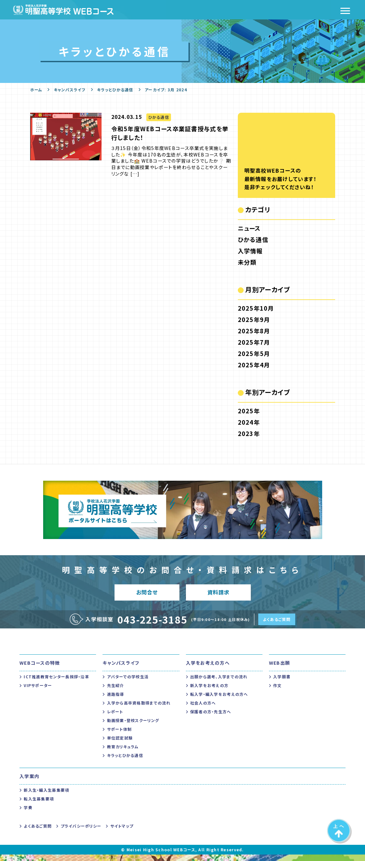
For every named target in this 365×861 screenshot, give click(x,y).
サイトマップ (122, 832)
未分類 (247, 262)
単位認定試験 (120, 744)
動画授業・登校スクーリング (133, 726)
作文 (277, 692)
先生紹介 (115, 692)
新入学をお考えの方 (209, 692)
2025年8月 (254, 331)
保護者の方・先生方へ (210, 718)
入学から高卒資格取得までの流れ (139, 709)
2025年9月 (254, 319)
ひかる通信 (253, 239)
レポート (115, 718)
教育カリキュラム (123, 753)
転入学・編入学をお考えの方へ (219, 700)
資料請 (218, 595)
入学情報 (250, 251)
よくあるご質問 (277, 625)
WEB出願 (279, 669)
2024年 (249, 422)
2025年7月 (254, 342)
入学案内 (29, 782)
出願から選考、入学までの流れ (219, 683)
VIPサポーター (38, 692)
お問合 (146, 595)
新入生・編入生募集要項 (46, 796)
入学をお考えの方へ (208, 669)
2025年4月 (254, 365)
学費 (28, 814)
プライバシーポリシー (81, 832)
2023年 (249, 433)
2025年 (249, 411)
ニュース (249, 228)
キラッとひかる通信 (115, 89)
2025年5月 (254, 353)
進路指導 (115, 700)
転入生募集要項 (39, 805)
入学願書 (281, 683)
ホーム (36, 89)
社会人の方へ (203, 709)
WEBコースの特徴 (39, 669)
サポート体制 (119, 735)
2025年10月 (256, 308)
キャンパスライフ (70, 89)
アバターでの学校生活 (128, 683)
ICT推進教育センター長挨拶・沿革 (56, 683)
